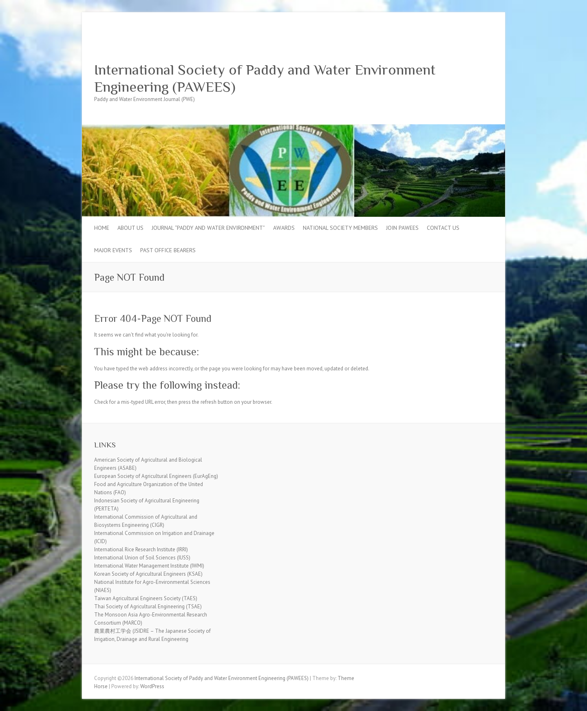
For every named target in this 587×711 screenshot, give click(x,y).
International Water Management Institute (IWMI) (149, 565)
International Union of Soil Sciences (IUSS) (142, 557)
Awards (284, 227)
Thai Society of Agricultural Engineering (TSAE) (148, 606)
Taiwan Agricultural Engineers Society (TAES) (145, 598)
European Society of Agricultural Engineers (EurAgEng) (156, 476)
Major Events (113, 250)
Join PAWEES (402, 227)
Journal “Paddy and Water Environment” (208, 227)
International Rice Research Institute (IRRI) (141, 549)
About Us (130, 227)
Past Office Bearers (168, 250)
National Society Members (340, 227)
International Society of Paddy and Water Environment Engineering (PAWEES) (264, 78)
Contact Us (443, 227)
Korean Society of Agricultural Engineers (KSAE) (148, 573)
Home (101, 227)
